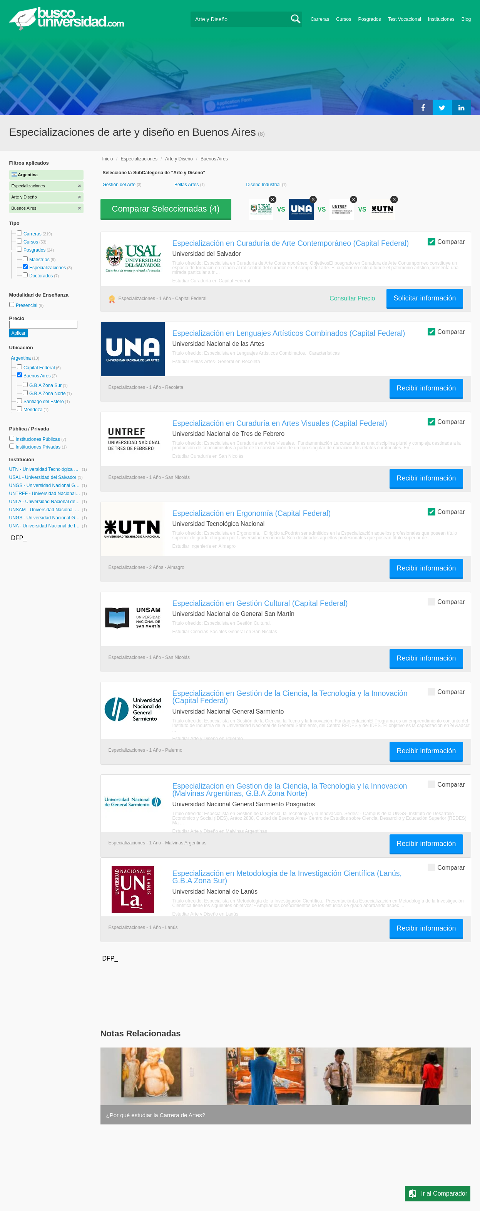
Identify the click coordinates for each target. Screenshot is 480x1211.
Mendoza (32, 409)
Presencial (27, 305)
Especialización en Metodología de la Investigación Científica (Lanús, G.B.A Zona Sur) (287, 877)
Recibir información (426, 388)
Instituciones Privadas (41, 447)
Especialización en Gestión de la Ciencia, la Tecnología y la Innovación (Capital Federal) (290, 697)
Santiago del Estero (43, 401)
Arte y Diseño (179, 159)
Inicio (107, 159)
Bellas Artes (187, 184)
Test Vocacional (404, 19)
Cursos (343, 19)
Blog (466, 19)
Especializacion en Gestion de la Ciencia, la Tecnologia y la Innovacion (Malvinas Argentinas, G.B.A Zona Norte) (289, 789)
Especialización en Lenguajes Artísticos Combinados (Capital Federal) (288, 333)
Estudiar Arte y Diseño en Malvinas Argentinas (219, 831)
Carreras (320, 19)
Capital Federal (39, 367)
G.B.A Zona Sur (45, 385)
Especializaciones (47, 267)
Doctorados (41, 276)
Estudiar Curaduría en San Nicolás (208, 456)
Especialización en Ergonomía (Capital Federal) (251, 513)
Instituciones (441, 19)
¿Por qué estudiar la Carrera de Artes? (156, 1115)
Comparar (446, 241)
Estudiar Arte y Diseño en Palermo (207, 738)
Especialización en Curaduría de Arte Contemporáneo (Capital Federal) (290, 243)
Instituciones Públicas (40, 439)
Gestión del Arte (120, 184)
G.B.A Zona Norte (47, 393)
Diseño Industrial (264, 184)
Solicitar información (424, 298)
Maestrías (39, 259)
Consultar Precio (352, 298)
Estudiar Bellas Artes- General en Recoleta (216, 361)
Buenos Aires (37, 376)
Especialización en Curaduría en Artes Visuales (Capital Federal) (279, 423)
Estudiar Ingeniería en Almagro (204, 546)
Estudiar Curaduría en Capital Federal (211, 281)
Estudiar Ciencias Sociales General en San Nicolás (224, 631)
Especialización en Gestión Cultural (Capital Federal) (260, 603)
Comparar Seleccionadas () (166, 209)
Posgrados (369, 19)
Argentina (21, 358)
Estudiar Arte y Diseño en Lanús (205, 914)
